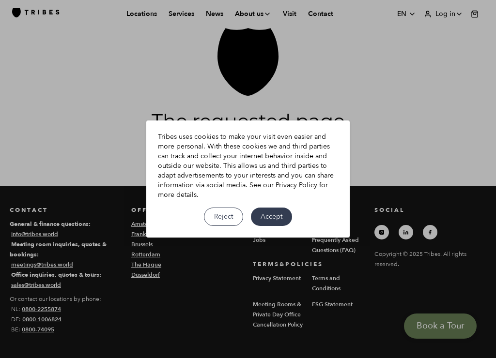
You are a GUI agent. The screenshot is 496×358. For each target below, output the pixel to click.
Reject (223, 216)
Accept (271, 216)
